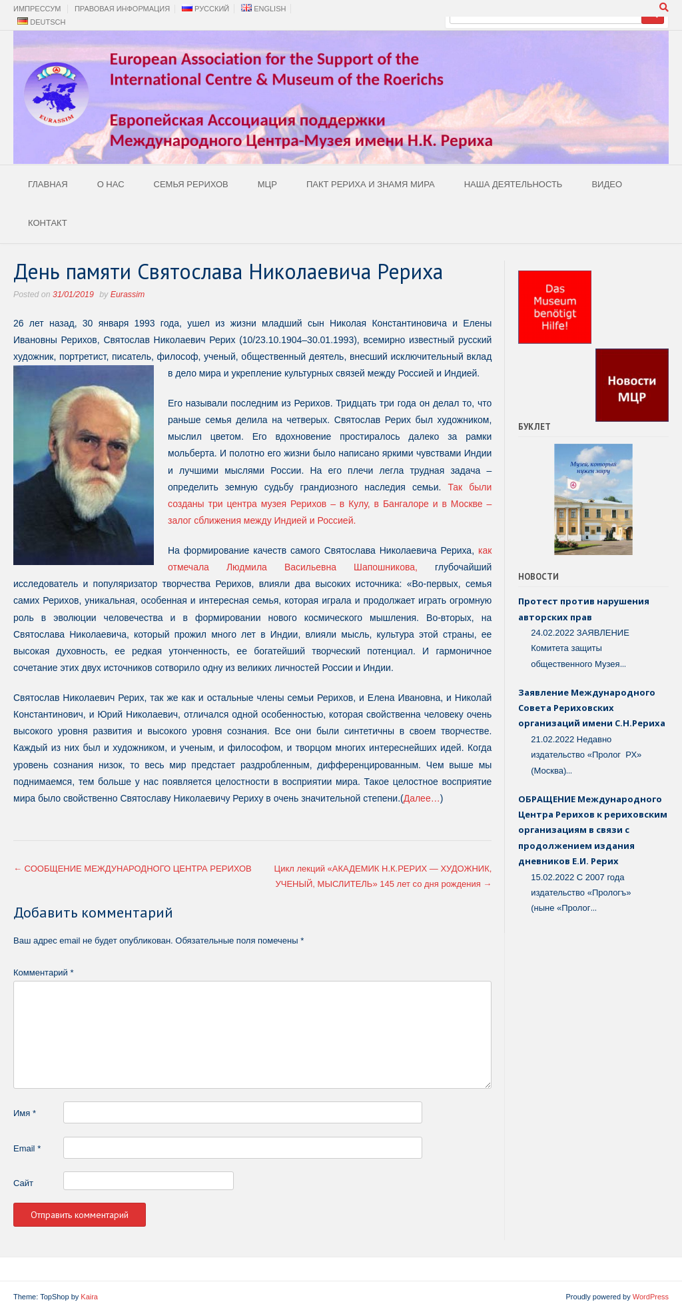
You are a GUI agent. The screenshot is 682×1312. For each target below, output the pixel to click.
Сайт (23, 1183)
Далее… (422, 798)
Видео (606, 184)
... (623, 664)
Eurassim (128, 294)
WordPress (651, 1297)
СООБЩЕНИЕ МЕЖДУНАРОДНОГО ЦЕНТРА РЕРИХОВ (132, 869)
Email (27, 1148)
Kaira (89, 1297)
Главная (48, 184)
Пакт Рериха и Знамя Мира (370, 184)
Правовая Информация (122, 9)
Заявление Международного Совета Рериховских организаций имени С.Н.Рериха (591, 708)
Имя (24, 1113)
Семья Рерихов (191, 184)
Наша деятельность (513, 184)
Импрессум (37, 9)
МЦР (267, 184)
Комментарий (43, 973)
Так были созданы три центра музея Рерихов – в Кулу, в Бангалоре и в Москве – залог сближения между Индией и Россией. (330, 504)
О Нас (111, 184)
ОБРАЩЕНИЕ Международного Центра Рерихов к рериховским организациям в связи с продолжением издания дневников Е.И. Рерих (592, 830)
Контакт (47, 223)
